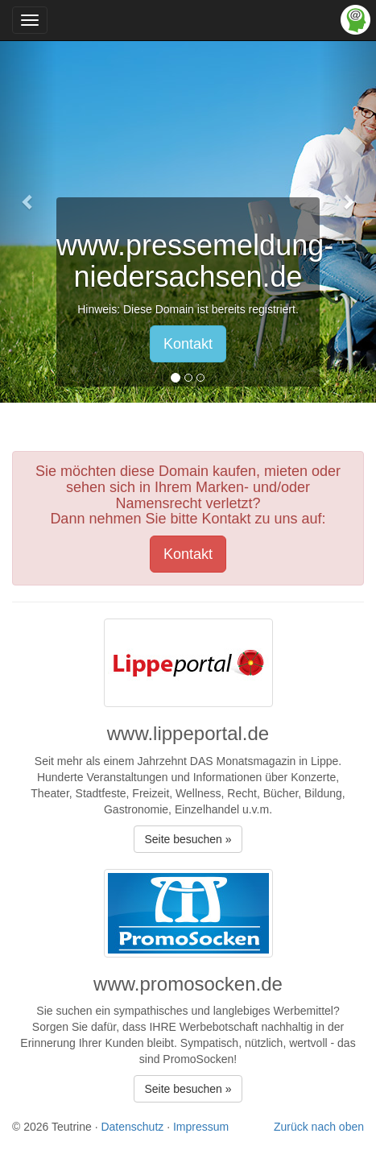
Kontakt (188, 344)
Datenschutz (132, 1126)
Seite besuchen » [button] (187, 839)
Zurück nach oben (319, 1126)
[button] (28, 201)
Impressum (201, 1126)
